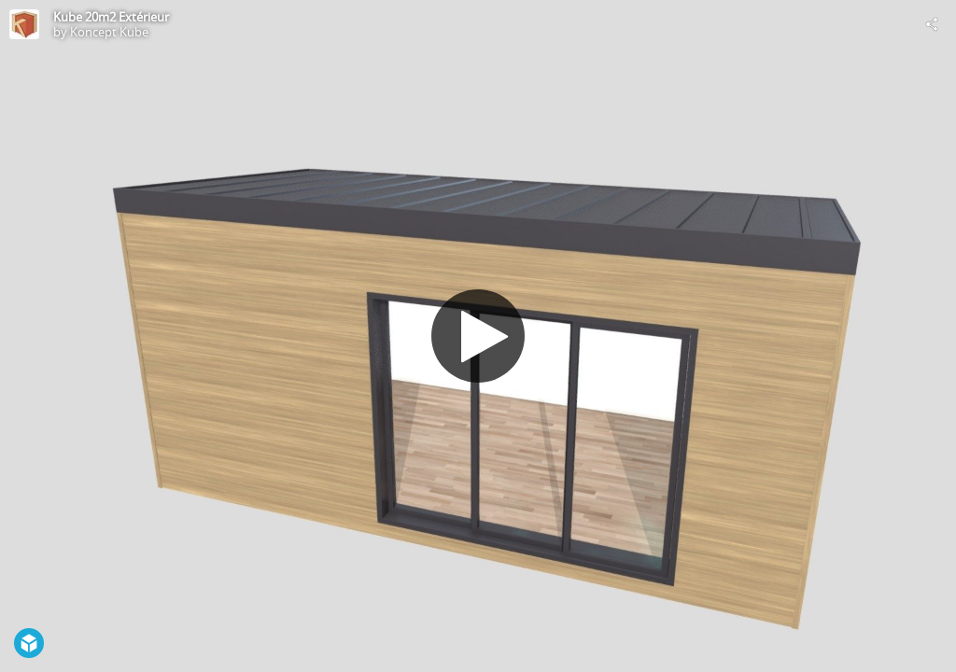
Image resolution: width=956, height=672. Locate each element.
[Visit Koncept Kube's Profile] (24, 24)
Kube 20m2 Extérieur (111, 16)
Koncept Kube (109, 31)
